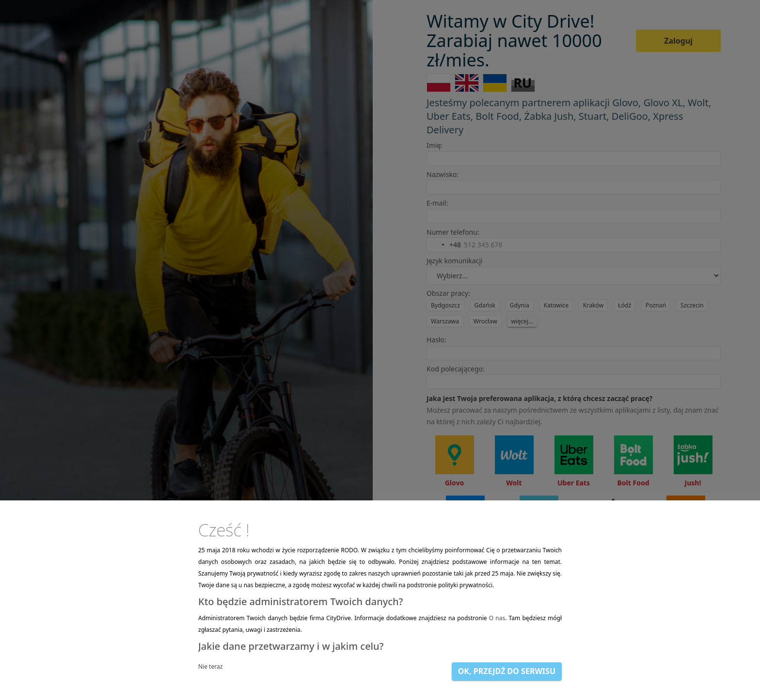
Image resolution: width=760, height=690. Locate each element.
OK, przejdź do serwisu (506, 671)
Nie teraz (210, 666)
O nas (497, 618)
